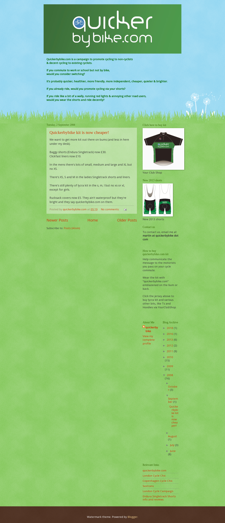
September (173, 400)
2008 (170, 375)
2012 (170, 345)
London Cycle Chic (154, 475)
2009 (170, 366)
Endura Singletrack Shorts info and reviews (159, 497)
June (173, 451)
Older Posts (127, 220)
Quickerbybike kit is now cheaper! (79, 132)
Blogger (132, 517)
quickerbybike (152, 329)
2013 (170, 339)
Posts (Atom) (72, 228)
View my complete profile (149, 339)
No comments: (110, 209)
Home (92, 220)
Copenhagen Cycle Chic (158, 480)
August (172, 436)
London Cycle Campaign (158, 491)
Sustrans (148, 486)
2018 (170, 328)
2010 (170, 357)
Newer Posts (57, 220)
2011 (170, 351)
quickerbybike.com (154, 470)
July (172, 445)
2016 (170, 334)
